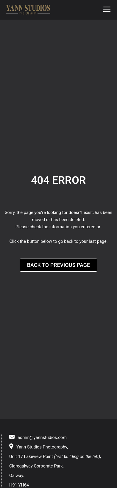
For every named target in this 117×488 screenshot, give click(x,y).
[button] (107, 10)
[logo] (28, 10)
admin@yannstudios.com (42, 437)
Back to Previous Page (58, 265)
